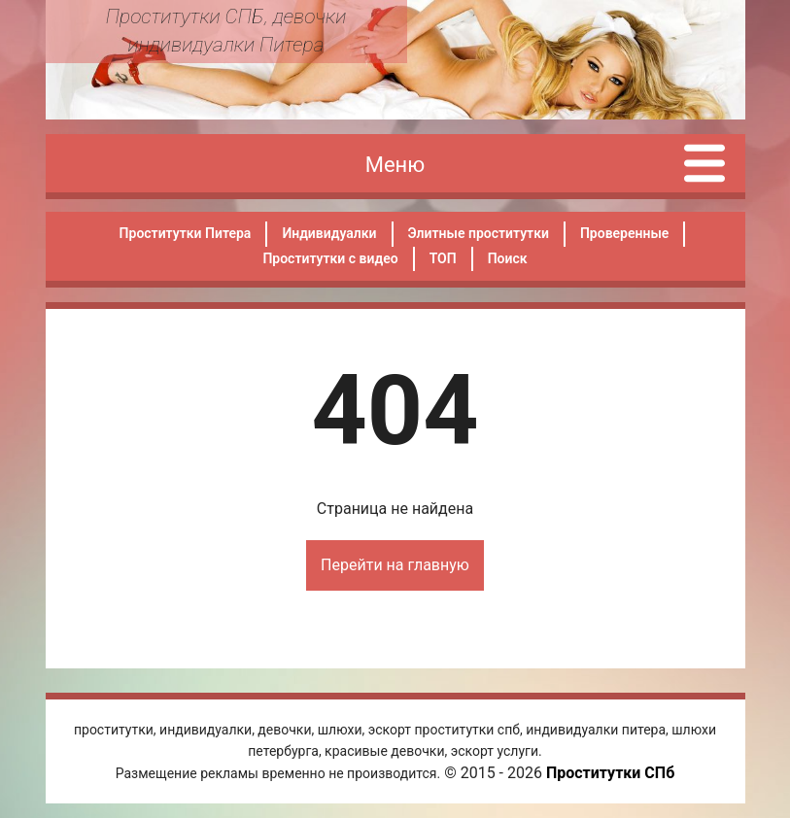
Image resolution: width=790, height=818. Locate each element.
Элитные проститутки (478, 233)
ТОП (443, 258)
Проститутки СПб (610, 773)
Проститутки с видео (329, 258)
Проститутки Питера (186, 233)
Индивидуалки (329, 233)
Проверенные (624, 233)
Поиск (508, 258)
